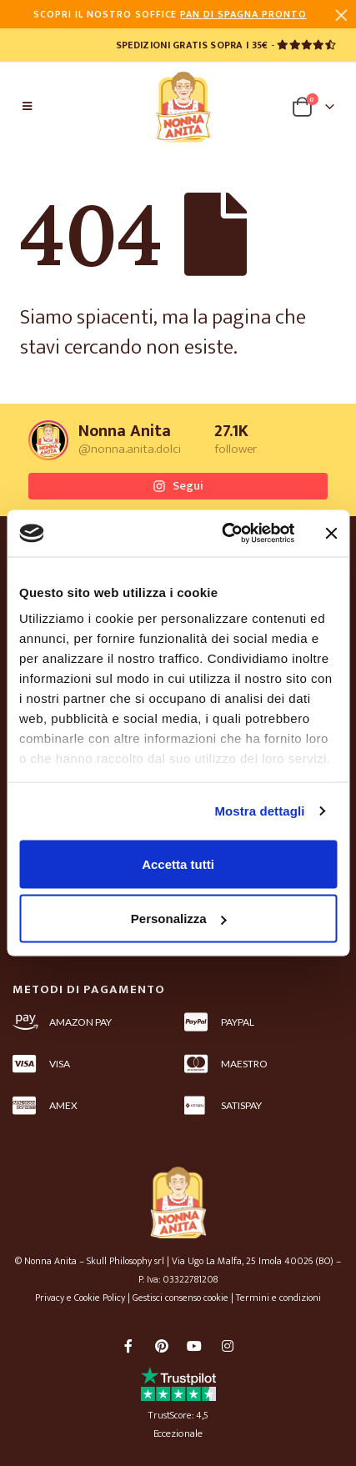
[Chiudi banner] (331, 533)
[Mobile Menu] (27, 107)
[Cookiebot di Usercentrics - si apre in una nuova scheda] (223, 534)
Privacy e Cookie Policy (80, 1297)
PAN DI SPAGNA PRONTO (243, 14)
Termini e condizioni (278, 1297)
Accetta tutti (178, 863)
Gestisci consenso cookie (180, 1297)
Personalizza (179, 918)
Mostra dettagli (259, 811)
